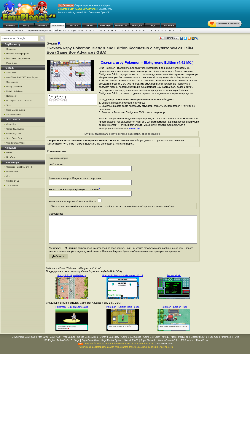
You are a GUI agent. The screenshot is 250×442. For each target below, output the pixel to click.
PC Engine (137, 25)
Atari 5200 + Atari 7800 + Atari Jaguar (56, 342)
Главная (10, 25)
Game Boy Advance (14, 30)
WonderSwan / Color (15, 143)
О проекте (11, 49)
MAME (89, 25)
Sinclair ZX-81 (12, 181)
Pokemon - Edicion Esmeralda (71, 312)
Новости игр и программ (17, 54)
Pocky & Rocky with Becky (72, 281)
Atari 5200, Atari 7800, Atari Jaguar (22, 77)
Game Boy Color (13, 133)
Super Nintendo (13, 114)
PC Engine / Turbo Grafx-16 (19, 100)
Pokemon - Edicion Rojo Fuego (123, 312)
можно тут (134, 128)
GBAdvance (58, 25)
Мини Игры (105, 25)
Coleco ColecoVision (87, 342)
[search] (19, 38)
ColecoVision (12, 82)
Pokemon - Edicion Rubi (174, 312)
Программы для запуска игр (39, 30)
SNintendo (169, 25)
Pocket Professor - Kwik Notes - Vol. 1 (122, 281)
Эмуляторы (18, 342)
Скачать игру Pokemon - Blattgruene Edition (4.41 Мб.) (147, 62)
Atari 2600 (11, 73)
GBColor (73, 25)
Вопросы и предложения (18, 58)
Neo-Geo (10, 157)
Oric (8, 176)
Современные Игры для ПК (19, 167)
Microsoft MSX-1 (13, 171)
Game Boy (42, 25)
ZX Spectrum (12, 185)
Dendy (26, 25)
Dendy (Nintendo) (14, 86)
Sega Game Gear (14, 138)
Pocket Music (174, 281)
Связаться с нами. (164, 349)
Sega (152, 25)
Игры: (81, 30)
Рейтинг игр (60, 30)
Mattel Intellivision (14, 91)
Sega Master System (15, 110)
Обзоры (72, 30)
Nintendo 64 (121, 25)
